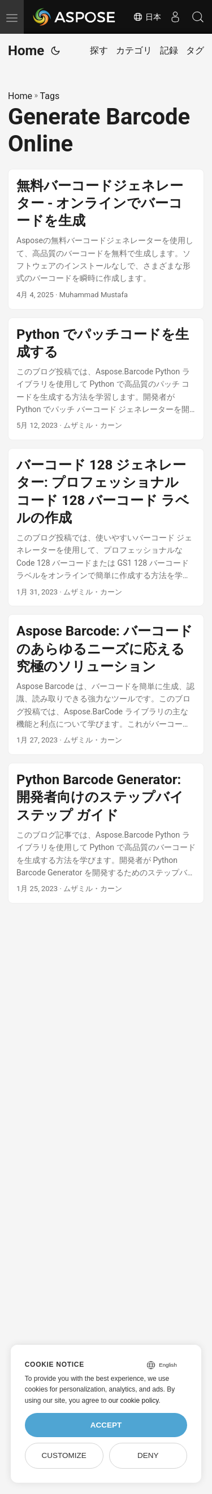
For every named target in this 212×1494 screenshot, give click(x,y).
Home (26, 51)
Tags (50, 96)
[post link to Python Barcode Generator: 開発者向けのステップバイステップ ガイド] (106, 833)
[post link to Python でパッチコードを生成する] (106, 379)
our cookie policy (134, 1400)
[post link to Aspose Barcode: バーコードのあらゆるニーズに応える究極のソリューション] (106, 684)
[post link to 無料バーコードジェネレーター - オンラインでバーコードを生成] (106, 239)
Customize (63, 1455)
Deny (148, 1455)
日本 (147, 17)
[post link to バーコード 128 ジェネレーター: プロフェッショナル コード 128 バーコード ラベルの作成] (106, 527)
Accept (106, 1425)
